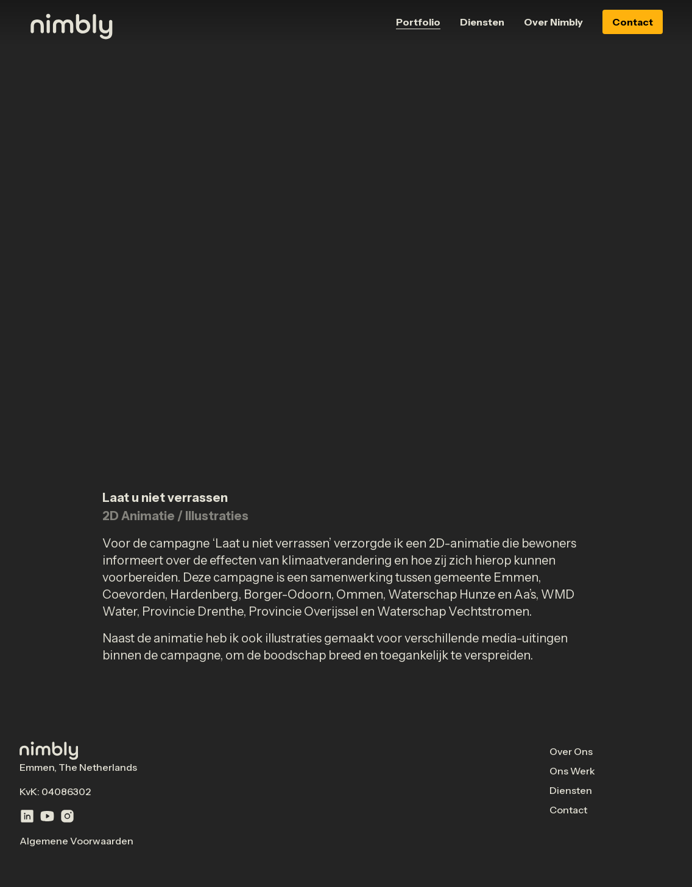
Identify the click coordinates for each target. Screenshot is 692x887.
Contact (632, 22)
